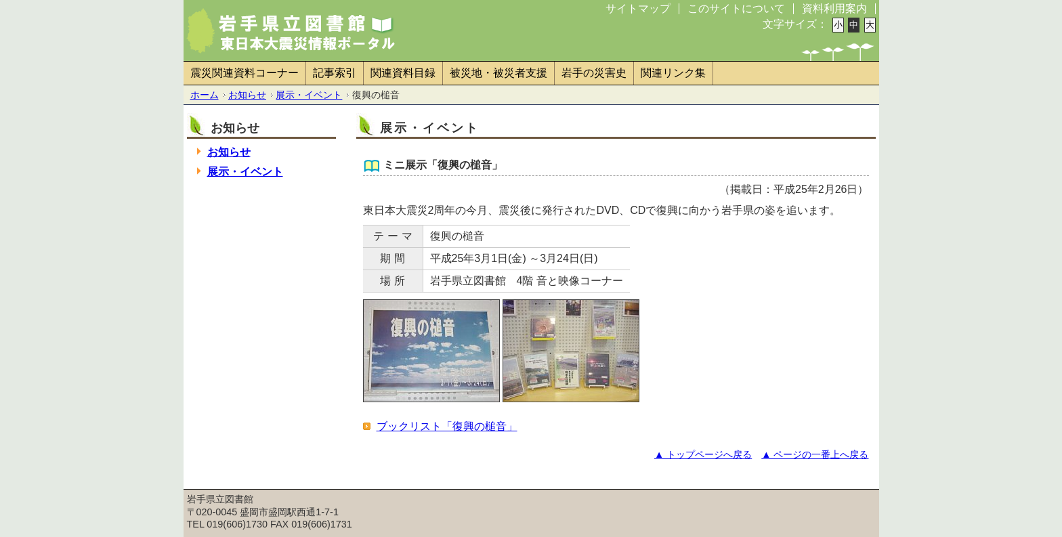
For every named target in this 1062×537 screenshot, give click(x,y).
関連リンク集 (673, 73)
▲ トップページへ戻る (703, 454)
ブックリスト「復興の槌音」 (447, 426)
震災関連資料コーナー (244, 73)
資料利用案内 (834, 8)
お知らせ (247, 94)
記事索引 (334, 73)
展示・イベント (309, 94)
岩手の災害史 (593, 73)
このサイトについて (736, 8)
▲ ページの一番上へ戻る (814, 454)
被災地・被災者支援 (498, 73)
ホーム (204, 94)
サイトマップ (638, 8)
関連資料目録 (403, 73)
